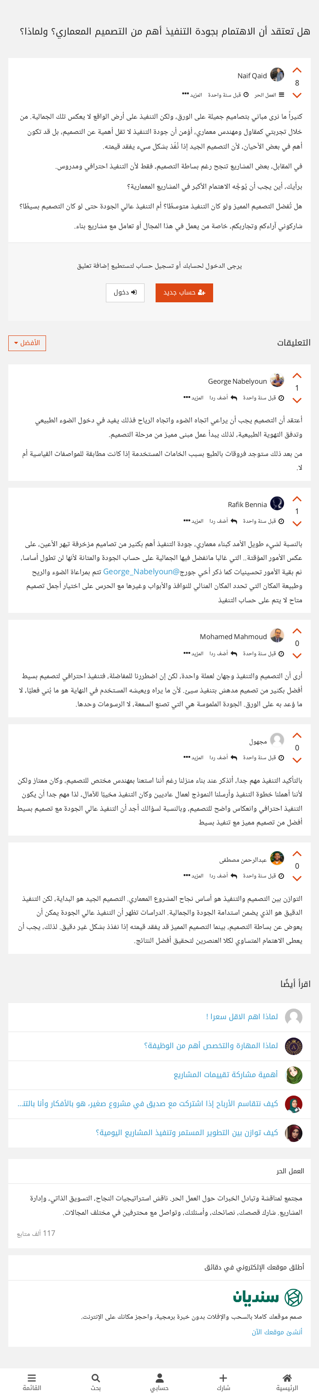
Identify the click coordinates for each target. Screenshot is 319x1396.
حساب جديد (184, 292)
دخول (125, 292)
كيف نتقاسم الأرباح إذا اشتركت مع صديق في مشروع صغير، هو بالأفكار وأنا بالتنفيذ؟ (147, 1104)
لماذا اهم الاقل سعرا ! (242, 1017)
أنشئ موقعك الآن (277, 1332)
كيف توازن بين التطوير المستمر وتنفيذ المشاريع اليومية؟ (187, 1133)
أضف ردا (223, 398)
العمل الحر (268, 95)
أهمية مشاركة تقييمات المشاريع (226, 1075)
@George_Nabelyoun (141, 572)
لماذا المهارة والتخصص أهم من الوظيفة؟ (211, 1046)
